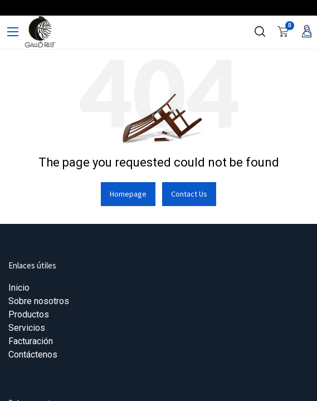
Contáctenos (32, 354)
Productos (28, 314)
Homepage (128, 194)
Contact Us (189, 194)
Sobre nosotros (38, 301)
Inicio (19, 287)
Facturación (30, 341)
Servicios (26, 327)
